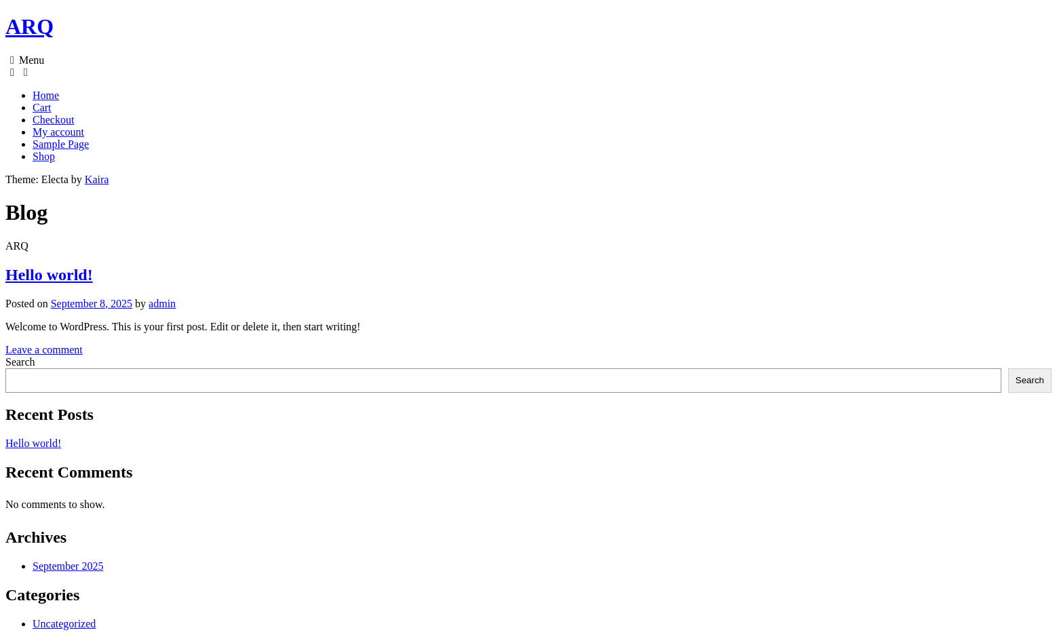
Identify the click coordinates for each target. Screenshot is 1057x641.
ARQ (29, 26)
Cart (42, 107)
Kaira (97, 179)
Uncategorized (64, 623)
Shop (44, 156)
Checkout (53, 119)
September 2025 (68, 566)
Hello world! (49, 275)
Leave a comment (44, 349)
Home (46, 95)
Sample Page (61, 144)
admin (162, 303)
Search (20, 362)
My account (58, 132)
